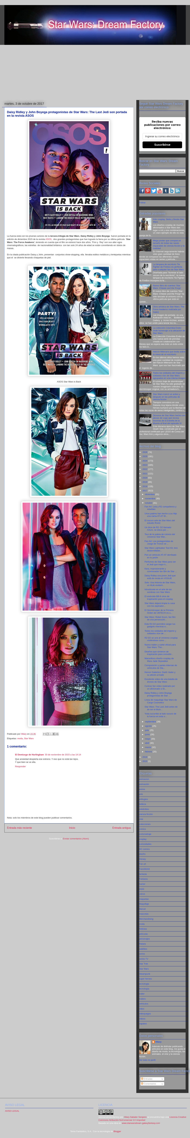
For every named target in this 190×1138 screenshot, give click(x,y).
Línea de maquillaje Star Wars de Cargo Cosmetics (161, 701)
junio (147, 734)
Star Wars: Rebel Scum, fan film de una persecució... (160, 618)
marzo (148, 747)
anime (142, 789)
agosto (148, 726)
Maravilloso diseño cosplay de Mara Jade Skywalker (159, 659)
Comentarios (148, 1084)
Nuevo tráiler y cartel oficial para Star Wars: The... (160, 646)
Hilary (158, 1042)
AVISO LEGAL (12, 1111)
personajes (144, 939)
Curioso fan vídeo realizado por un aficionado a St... (160, 687)
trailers (142, 999)
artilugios (143, 799)
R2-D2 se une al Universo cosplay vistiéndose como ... (161, 639)
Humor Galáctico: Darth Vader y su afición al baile (160, 673)
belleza (142, 804)
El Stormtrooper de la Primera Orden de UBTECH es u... (159, 611)
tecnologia (144, 984)
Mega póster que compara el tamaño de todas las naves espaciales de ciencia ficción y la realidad (169, 244)
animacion (144, 779)
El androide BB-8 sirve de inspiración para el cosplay (159, 597)
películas (143, 934)
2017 (145, 490)
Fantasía (143, 879)
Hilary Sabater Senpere (135, 1117)
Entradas (146, 1079)
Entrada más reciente (19, 827)
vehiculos (143, 1003)
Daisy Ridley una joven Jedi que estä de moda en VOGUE (160, 577)
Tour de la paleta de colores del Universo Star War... (160, 535)
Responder (20, 766)
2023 (145, 465)
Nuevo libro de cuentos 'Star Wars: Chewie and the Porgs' (167, 287)
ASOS (48, 239)
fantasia (143, 874)
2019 (145, 482)
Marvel (142, 909)
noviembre (150, 498)
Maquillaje (144, 904)
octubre (149, 503)
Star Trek (143, 963)
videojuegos (145, 1013)
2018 (145, 486)
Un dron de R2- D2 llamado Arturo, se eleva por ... (158, 528)
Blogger (117, 1131)
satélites (143, 949)
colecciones (145, 824)
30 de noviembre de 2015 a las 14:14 (63, 754)
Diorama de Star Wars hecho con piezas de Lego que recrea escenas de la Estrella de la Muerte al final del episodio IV (169, 419)
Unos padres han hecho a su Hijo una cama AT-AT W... (161, 514)
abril (147, 743)
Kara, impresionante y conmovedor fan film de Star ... (161, 570)
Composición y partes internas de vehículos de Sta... (161, 666)
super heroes (145, 978)
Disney (142, 859)
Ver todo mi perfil (147, 1060)
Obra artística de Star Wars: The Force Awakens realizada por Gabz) (168, 309)
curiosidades (145, 844)
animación (144, 784)
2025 (145, 456)
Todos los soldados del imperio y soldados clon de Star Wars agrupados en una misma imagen (169, 375)
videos (142, 1018)
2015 (145, 761)
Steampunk (144, 974)
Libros (142, 894)
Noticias (143, 929)
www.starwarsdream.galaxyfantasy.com (141, 1123)
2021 (145, 473)
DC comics (144, 849)
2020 (145, 478)
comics (142, 829)
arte (141, 794)
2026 (145, 452)
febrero (149, 751)
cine (141, 819)
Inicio (72, 827)
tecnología (144, 988)
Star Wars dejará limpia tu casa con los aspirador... (160, 604)
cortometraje (145, 834)
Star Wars (29, 738)
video (141, 1008)
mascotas (144, 914)
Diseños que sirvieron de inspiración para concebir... (159, 653)
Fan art (142, 864)
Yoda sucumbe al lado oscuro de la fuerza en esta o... (160, 715)
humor (142, 884)
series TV (143, 959)
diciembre (150, 494)
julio (147, 730)
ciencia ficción (146, 814)
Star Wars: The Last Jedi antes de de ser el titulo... (161, 708)
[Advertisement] (95, 72)
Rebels (142, 944)
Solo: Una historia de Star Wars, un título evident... (160, 583)
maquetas (144, 899)
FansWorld (144, 869)
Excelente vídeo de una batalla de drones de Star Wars (161, 680)
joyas (141, 889)
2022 (145, 469)
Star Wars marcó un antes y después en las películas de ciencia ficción (166, 397)
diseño (142, 854)
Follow (142, 202)
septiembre (151, 721)
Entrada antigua (121, 827)
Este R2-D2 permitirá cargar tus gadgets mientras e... (160, 625)
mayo (148, 739)
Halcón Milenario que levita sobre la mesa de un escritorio (169, 353)
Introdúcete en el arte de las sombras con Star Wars (158, 590)
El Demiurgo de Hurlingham (29, 754)
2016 (145, 757)
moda (20, 738)
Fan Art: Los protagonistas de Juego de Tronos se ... (159, 542)
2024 (145, 460)
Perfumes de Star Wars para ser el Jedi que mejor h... (160, 563)
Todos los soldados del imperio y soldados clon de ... (160, 632)
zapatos (143, 1023)
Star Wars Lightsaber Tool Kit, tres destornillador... (161, 549)
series (142, 954)
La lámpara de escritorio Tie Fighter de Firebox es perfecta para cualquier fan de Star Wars (168, 267)
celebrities (144, 809)
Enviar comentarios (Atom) (76, 838)
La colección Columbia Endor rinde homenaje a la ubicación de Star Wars (169, 330)
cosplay (143, 839)
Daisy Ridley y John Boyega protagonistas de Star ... (158, 694)
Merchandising (146, 919)
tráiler (142, 993)
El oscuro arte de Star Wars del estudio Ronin (160, 521)
